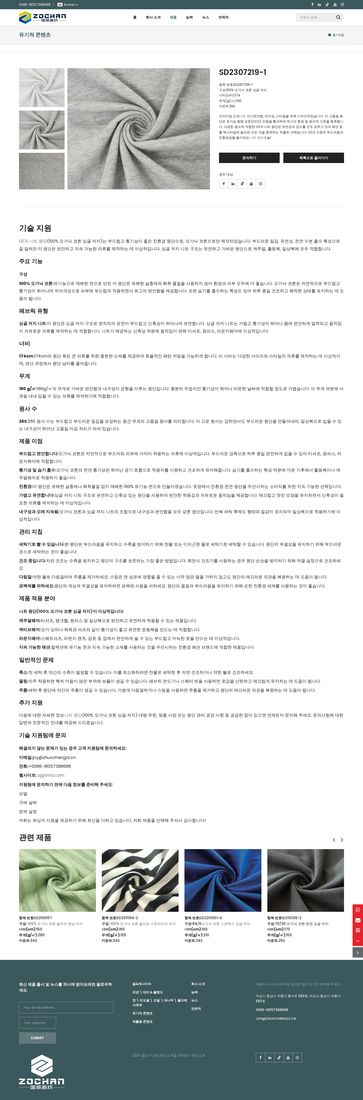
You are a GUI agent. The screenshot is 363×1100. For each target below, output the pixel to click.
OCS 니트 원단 (33, 241)
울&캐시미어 (141, 984)
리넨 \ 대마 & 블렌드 (147, 992)
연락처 (223, 17)
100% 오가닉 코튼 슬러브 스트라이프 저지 (143, 923)
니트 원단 (246, 116)
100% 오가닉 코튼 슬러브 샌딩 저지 (55, 923)
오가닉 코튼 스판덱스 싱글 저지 (225, 923)
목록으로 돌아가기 (313, 157)
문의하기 (249, 157)
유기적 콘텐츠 (142, 1013)
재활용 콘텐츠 (142, 1021)
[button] (334, 840)
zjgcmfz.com (51, 775)
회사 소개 (153, 17)
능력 (189, 17)
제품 (173, 17)
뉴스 (205, 17)
